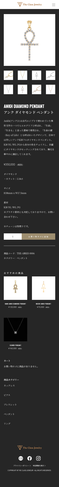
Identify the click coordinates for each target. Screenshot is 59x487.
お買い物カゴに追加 (38, 236)
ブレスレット (10, 404)
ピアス (7, 395)
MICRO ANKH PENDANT (43, 304)
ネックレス (9, 385)
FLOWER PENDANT (15, 345)
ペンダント (22, 258)
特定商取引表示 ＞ (39, 465)
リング (7, 423)
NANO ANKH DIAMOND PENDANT (15, 304)
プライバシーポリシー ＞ (22, 465)
